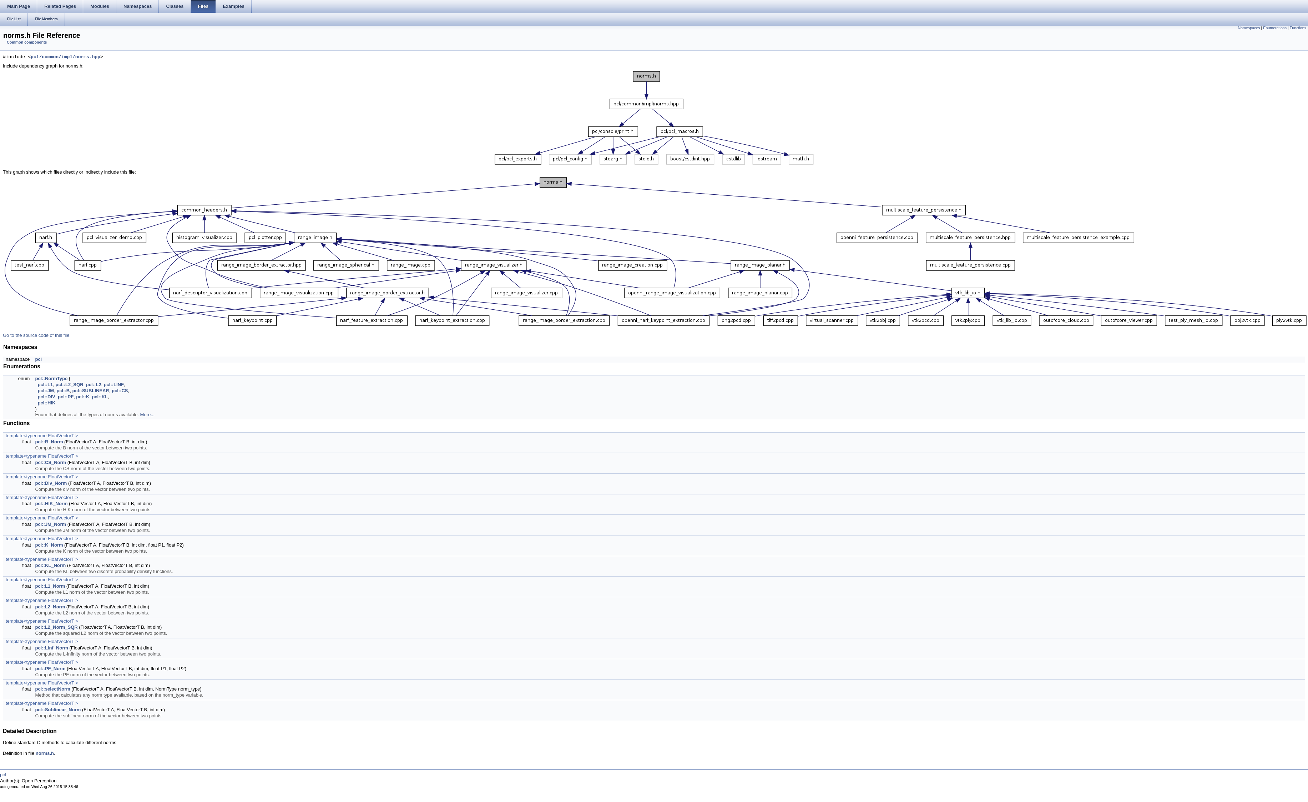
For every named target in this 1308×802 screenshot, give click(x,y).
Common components (27, 42)
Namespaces (1249, 28)
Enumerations (1275, 28)
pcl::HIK (47, 402)
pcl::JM (46, 390)
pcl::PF (66, 396)
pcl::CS (120, 390)
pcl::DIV (46, 396)
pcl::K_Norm (49, 545)
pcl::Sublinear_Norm (58, 709)
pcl (38, 359)
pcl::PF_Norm (50, 668)
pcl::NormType (51, 378)
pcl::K (82, 396)
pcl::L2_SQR (70, 384)
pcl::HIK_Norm (51, 503)
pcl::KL (100, 396)
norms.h (45, 753)
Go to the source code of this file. (37, 335)
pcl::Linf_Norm (51, 648)
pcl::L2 (93, 384)
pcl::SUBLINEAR (90, 390)
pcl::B (63, 390)
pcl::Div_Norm (51, 483)
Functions (1298, 28)
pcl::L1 (45, 384)
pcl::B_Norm (49, 441)
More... (147, 414)
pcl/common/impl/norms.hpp (65, 57)
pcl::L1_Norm (50, 586)
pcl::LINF (114, 384)
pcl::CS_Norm (50, 462)
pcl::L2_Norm (50, 606)
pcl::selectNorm (52, 689)
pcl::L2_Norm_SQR (56, 627)
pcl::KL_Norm (50, 565)
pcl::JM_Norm (50, 524)
